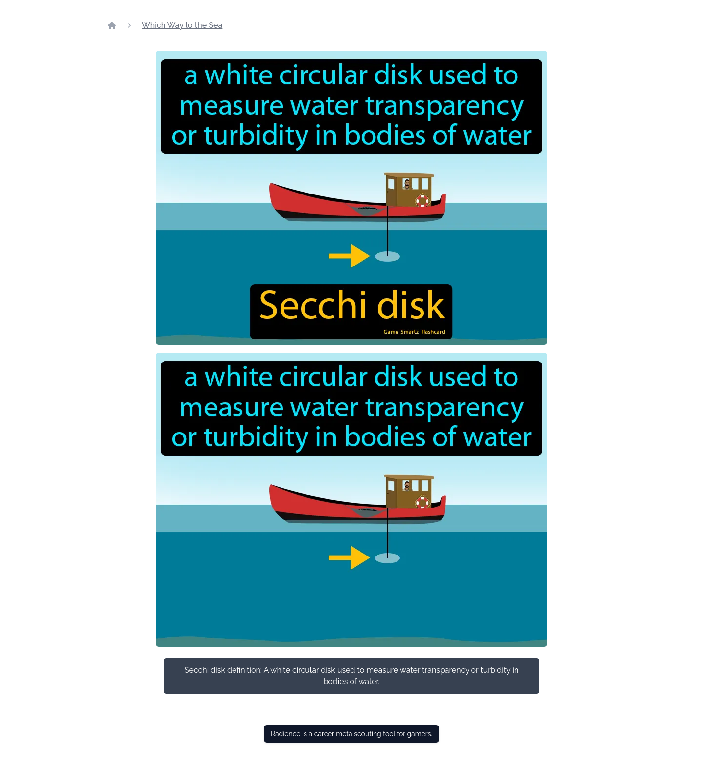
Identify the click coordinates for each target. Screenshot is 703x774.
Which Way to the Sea (182, 25)
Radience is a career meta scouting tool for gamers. (351, 734)
